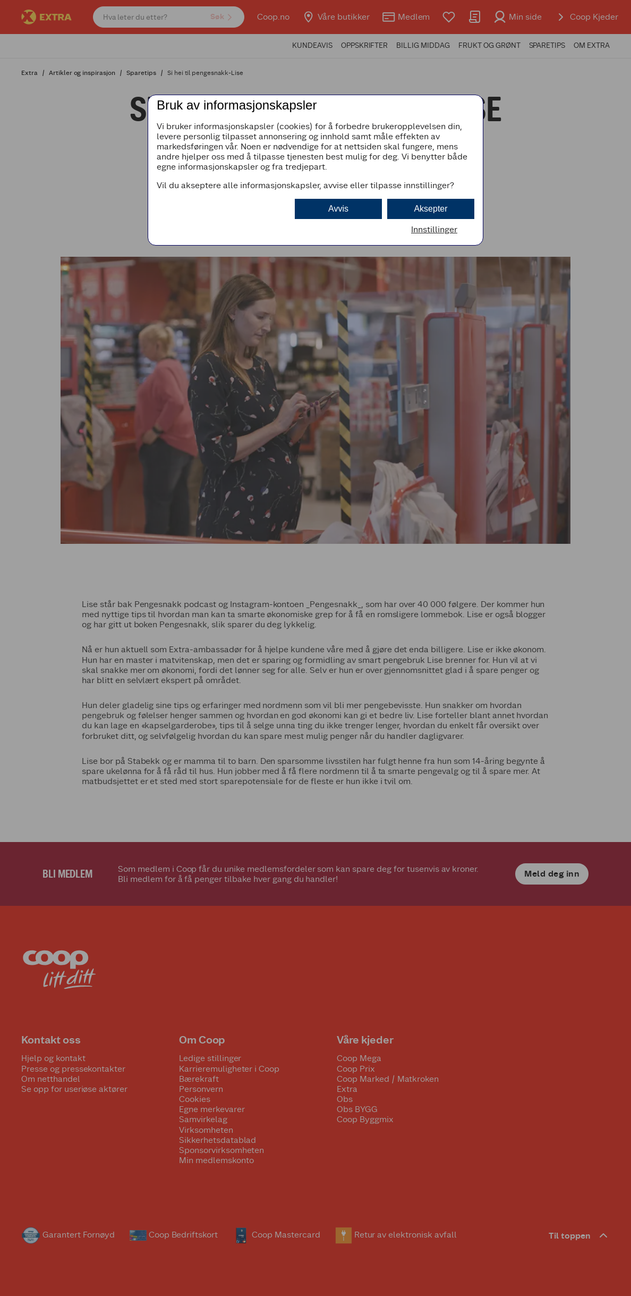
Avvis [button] (338, 208)
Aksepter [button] (430, 208)
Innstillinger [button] (434, 229)
